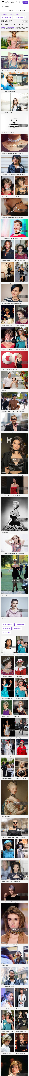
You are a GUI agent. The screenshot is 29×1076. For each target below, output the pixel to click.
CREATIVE (11, 10)
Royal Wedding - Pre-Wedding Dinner (11, 881)
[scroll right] (27, 17)
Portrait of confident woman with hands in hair (13, 553)
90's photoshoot (19, 196)
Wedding (4, 390)
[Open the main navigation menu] (3, 2)
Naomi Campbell (6, 260)
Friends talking (5, 965)
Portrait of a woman (7, 112)
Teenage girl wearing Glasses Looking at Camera (13, 174)
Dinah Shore (5, 532)
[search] (3, 6)
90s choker (6, 632)
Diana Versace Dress (7, 716)
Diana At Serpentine (7, 595)
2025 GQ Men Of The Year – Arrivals (11, 369)
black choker (17, 628)
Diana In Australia (20, 676)
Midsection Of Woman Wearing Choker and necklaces (15, 153)
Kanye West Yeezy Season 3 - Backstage (12, 283)
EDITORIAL (18, 10)
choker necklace (6, 17)
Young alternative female (8, 618)
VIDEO (24, 10)
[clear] (28, 6)
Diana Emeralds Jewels (21, 349)
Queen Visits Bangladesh (21, 260)
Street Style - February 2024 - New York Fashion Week (15, 432)
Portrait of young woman (8, 986)
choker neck (6, 628)
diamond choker (19, 17)
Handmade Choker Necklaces (9, 132)
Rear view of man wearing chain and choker (12, 217)
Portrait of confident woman (9, 91)
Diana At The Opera (7, 196)
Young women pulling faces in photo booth (12, 654)
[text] (16, 6)
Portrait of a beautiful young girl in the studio (13, 902)
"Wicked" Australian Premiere (9, 50)
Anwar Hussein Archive (7, 859)
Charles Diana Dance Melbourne (10, 698)
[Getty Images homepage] (9, 2)
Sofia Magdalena (6, 816)
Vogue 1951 (16, 716)
